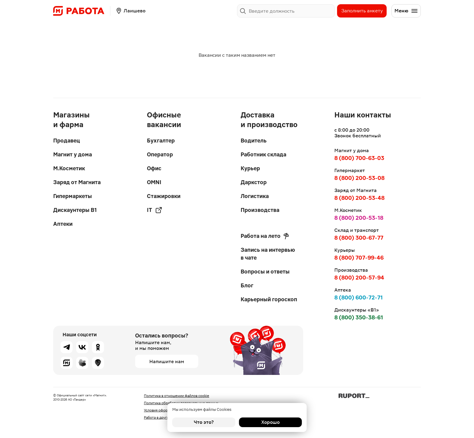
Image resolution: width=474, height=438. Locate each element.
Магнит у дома (72, 154)
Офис (154, 168)
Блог (247, 285)
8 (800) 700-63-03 (359, 158)
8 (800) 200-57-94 (359, 277)
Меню (406, 10)
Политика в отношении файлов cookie (176, 396)
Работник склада (263, 154)
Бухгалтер (161, 140)
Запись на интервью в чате (268, 254)
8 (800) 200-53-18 (358, 218)
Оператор (160, 154)
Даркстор (254, 182)
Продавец (66, 140)
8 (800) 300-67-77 (358, 238)
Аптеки (63, 224)
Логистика (255, 196)
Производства (260, 210)
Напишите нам (166, 361)
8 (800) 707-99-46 (359, 257)
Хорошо (270, 422)
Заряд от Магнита (77, 182)
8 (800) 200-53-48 (359, 198)
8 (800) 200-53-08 (359, 178)
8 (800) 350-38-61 (358, 317)
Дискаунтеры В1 (75, 210)
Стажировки (163, 196)
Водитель (254, 140)
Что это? (204, 422)
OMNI (154, 182)
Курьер (250, 168)
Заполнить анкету (362, 11)
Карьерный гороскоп (269, 299)
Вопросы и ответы (265, 271)
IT (154, 210)
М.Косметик (69, 168)
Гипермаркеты (72, 196)
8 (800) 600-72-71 (358, 297)
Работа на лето (265, 236)
